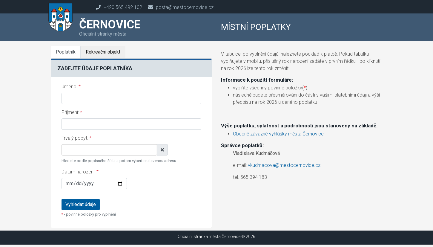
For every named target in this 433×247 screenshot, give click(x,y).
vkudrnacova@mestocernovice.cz (284, 165)
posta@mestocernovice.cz (185, 7)
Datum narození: (80, 172)
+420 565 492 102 (123, 7)
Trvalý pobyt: (76, 138)
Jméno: (71, 86)
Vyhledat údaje (80, 204)
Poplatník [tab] (66, 52)
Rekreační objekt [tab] (103, 52)
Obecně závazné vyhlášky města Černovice (278, 134)
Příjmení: (72, 112)
